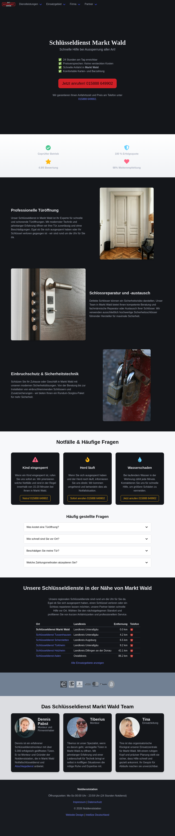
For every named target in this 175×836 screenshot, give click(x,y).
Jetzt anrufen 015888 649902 (139, 498)
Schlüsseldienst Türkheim (50, 645)
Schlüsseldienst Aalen (48, 655)
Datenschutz (95, 802)
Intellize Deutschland (97, 814)
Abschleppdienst (24, 766)
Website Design (75, 814)
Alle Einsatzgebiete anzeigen (87, 663)
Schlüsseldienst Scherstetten (52, 640)
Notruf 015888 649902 (35, 498)
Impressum (79, 802)
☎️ (131, 629)
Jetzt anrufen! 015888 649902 (87, 83)
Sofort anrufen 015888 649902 (87, 498)
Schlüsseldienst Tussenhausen (53, 634)
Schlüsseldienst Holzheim (50, 650)
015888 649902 (87, 99)
